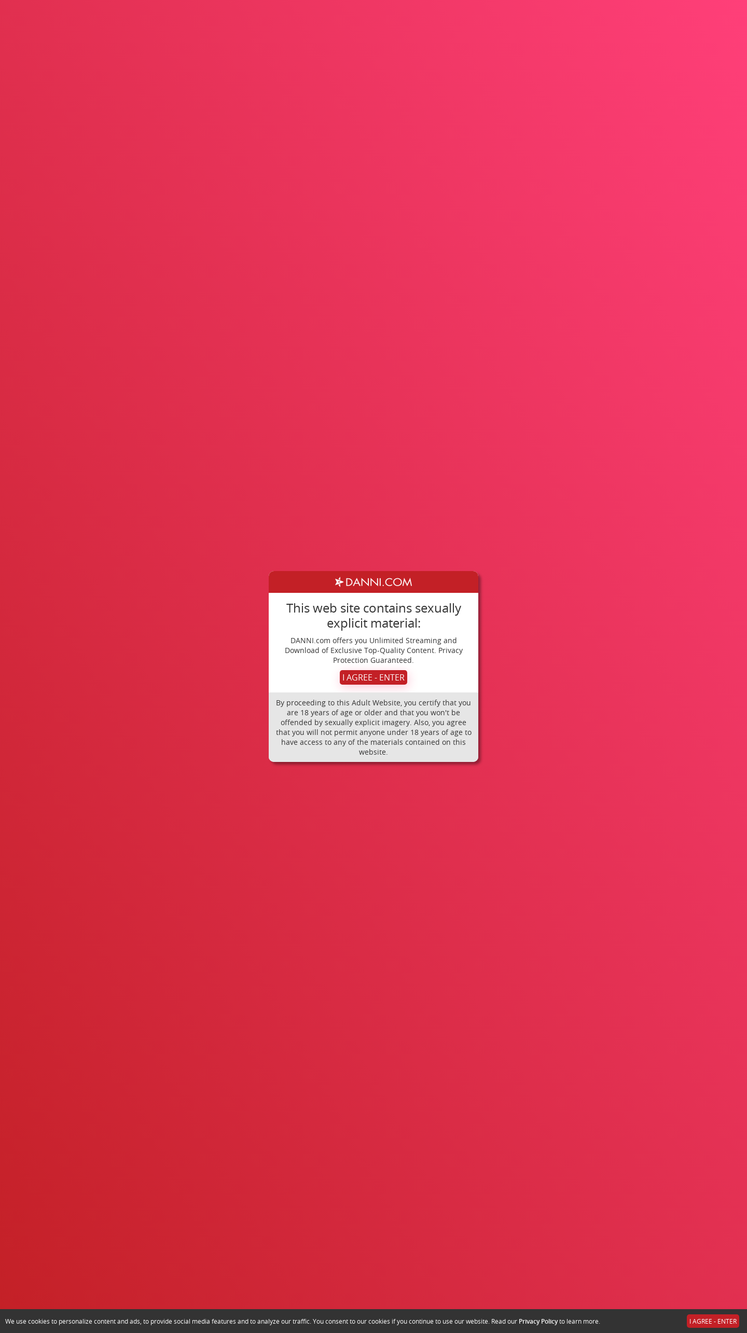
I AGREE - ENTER (373, 677)
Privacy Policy (538, 1321)
